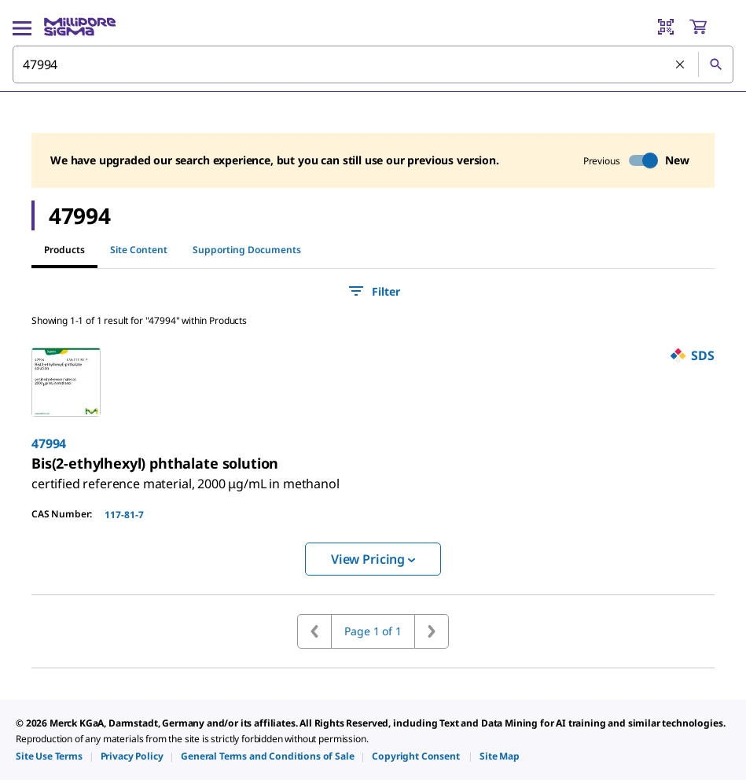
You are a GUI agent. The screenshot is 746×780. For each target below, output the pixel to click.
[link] (185, 477)
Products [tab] (64, 249)
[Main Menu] (22, 27)
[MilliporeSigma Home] (80, 26)
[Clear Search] (680, 65)
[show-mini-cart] (710, 27)
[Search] (715, 64)
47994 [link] (48, 443)
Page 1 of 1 (372, 631)
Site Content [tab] (138, 249)
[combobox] (373, 64)
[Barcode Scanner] (665, 26)
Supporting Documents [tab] (247, 249)
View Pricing (373, 559)
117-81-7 (124, 514)
